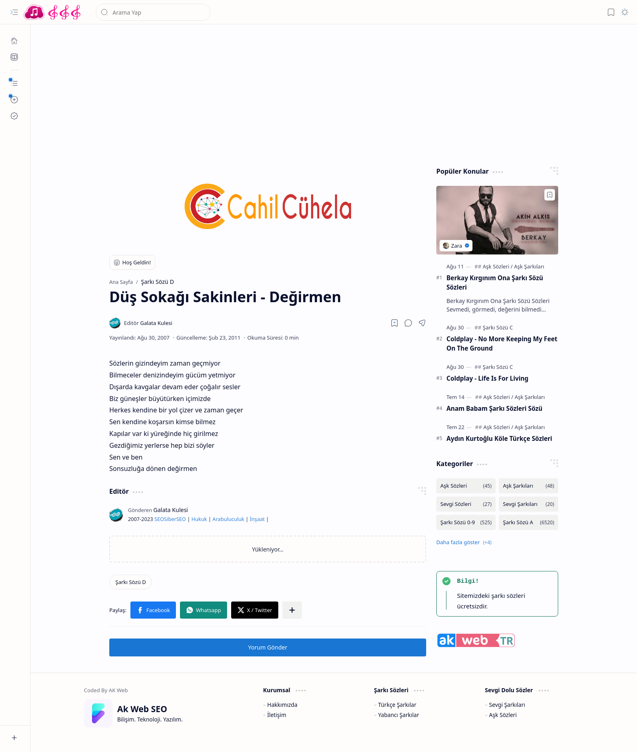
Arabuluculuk (228, 519)
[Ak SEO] (14, 57)
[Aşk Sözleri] (498, 266)
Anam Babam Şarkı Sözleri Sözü (494, 408)
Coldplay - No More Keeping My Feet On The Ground (501, 343)
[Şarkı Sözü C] (498, 327)
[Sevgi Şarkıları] (528, 504)
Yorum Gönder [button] (267, 647)
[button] (14, 12)
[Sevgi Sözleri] (466, 504)
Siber (170, 519)
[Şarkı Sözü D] (130, 582)
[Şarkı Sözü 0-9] (466, 522)
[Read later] (394, 323)
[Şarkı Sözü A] (528, 522)
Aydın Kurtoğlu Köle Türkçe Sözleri (499, 438)
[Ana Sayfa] (14, 41)
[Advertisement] (328, 93)
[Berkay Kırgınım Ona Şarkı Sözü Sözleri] (497, 220)
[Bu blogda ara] (153, 12)
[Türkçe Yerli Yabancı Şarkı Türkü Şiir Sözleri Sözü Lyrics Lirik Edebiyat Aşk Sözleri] (52, 12)
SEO (159, 519)
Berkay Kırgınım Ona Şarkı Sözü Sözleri (494, 282)
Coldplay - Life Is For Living (487, 378)
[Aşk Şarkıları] (529, 266)
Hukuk (199, 519)
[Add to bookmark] (549, 195)
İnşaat (257, 519)
